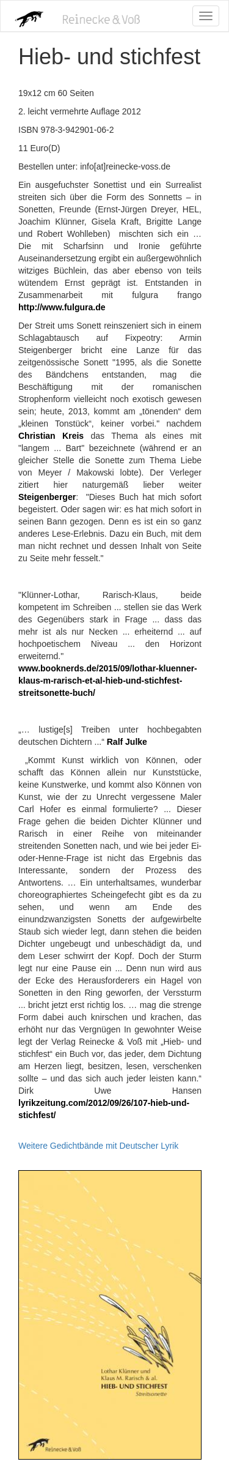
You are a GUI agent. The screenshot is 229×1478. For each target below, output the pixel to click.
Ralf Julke (125, 742)
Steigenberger (47, 497)
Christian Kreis (51, 436)
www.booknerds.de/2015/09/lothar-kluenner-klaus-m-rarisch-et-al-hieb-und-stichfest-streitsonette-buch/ (107, 680)
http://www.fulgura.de (62, 307)
